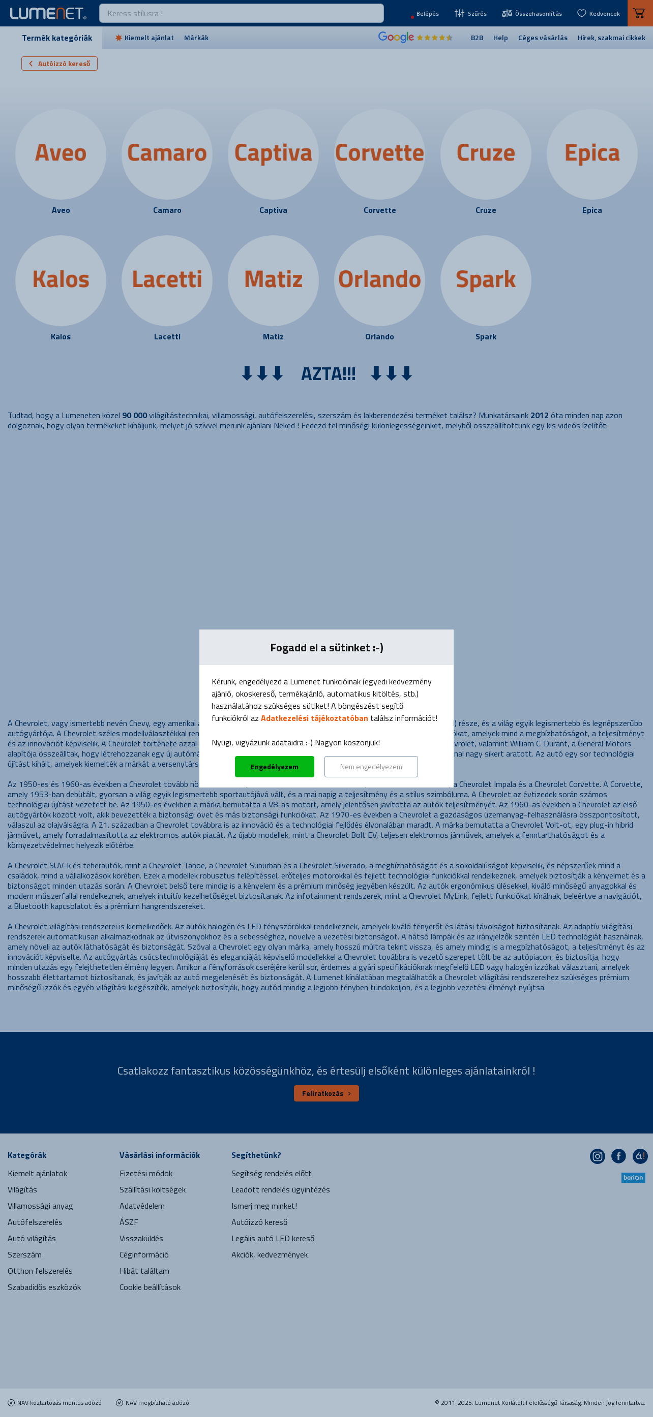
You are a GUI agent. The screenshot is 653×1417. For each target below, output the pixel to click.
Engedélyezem (275, 766)
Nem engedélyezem (371, 766)
